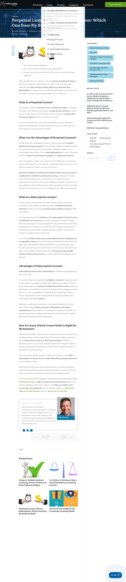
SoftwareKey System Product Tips (98, 69)
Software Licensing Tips (100, 63)
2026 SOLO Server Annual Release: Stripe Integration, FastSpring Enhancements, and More (100, 109)
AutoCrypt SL (105, 138)
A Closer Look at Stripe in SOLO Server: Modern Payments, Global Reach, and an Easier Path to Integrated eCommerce (100, 97)
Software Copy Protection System (101, 58)
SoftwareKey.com (26, 382)
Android (93, 138)
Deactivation (95, 147)
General (93, 52)
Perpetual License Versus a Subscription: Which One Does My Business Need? (33, 503)
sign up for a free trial (57, 391)
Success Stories (96, 81)
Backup (93, 141)
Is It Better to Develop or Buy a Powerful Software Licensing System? (63, 475)
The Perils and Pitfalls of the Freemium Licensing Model (63, 503)
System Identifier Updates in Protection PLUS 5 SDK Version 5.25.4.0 (99, 120)
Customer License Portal (100, 144)
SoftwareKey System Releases (98, 75)
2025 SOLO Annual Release (98, 128)
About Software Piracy (99, 48)
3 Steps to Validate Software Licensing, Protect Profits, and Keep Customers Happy (33, 475)
